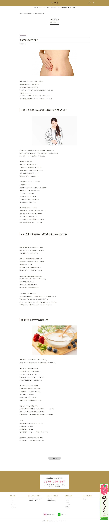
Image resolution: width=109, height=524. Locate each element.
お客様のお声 (64, 7)
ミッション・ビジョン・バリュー (36, 499)
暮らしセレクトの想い (34, 496)
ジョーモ (12, 499)
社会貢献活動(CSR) (51, 500)
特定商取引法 (51, 521)
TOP (20, 13)
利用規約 (44, 521)
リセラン (12, 502)
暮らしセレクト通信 (55, 7)
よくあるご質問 (71, 7)
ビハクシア (13, 508)
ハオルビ (12, 506)
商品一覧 (36, 7)
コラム (24, 13)
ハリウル (12, 500)
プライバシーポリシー (62, 521)
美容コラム (49, 499)
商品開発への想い (33, 500)
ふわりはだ (13, 504)
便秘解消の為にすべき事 (39, 13)
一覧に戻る (54, 458)
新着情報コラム (30, 13)
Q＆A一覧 (86, 499)
